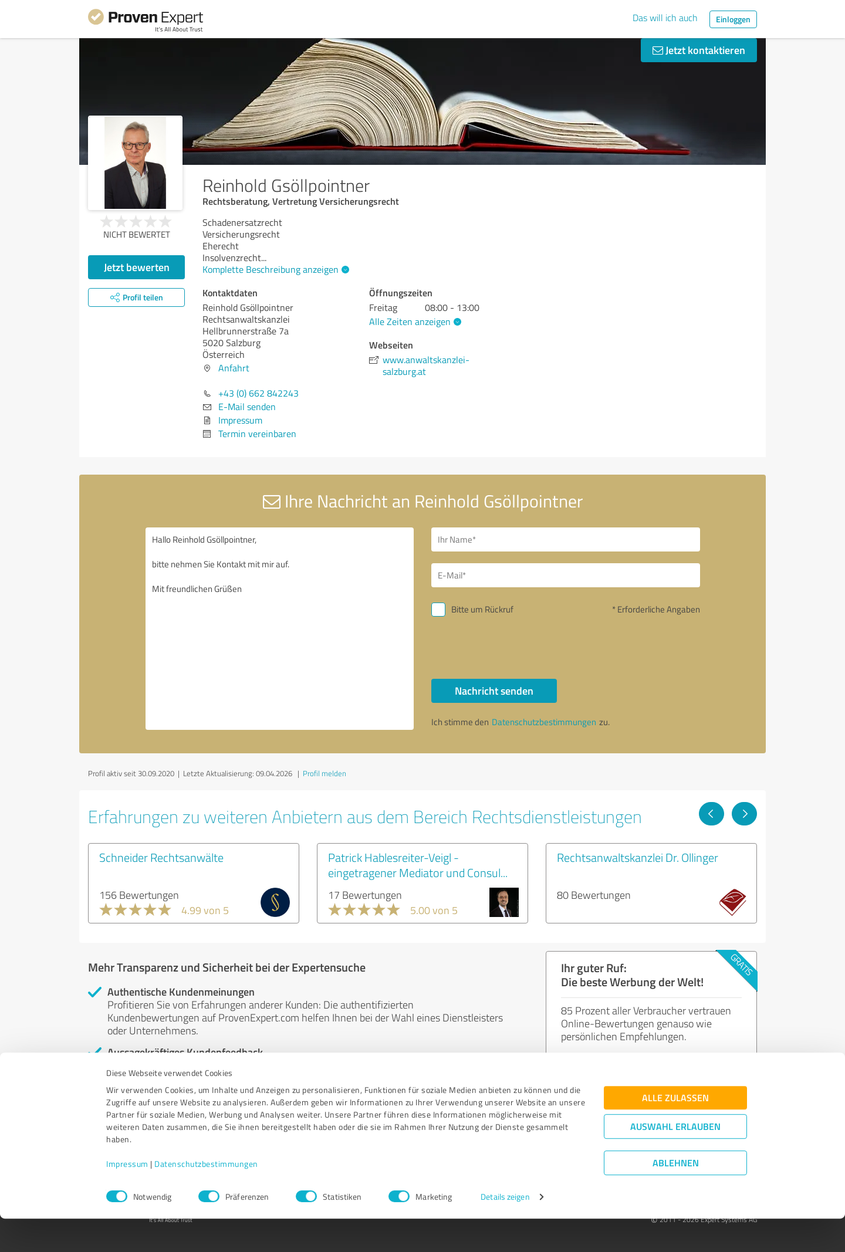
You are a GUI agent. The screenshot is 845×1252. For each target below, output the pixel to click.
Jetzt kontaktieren (699, 49)
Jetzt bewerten (137, 267)
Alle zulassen (675, 1131)
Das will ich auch (665, 17)
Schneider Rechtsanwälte (161, 857)
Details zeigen (505, 1230)
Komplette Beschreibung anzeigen (274, 269)
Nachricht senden (494, 690)
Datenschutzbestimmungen (206, 1197)
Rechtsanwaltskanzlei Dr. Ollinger (637, 857)
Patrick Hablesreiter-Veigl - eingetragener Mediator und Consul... (418, 865)
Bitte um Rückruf (482, 609)
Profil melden (324, 773)
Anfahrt (233, 367)
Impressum (127, 1197)
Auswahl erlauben (675, 1159)
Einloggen (733, 19)
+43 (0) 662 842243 (258, 393)
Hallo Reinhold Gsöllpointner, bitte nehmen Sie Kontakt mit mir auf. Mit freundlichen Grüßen (280, 628)
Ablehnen (676, 1196)
